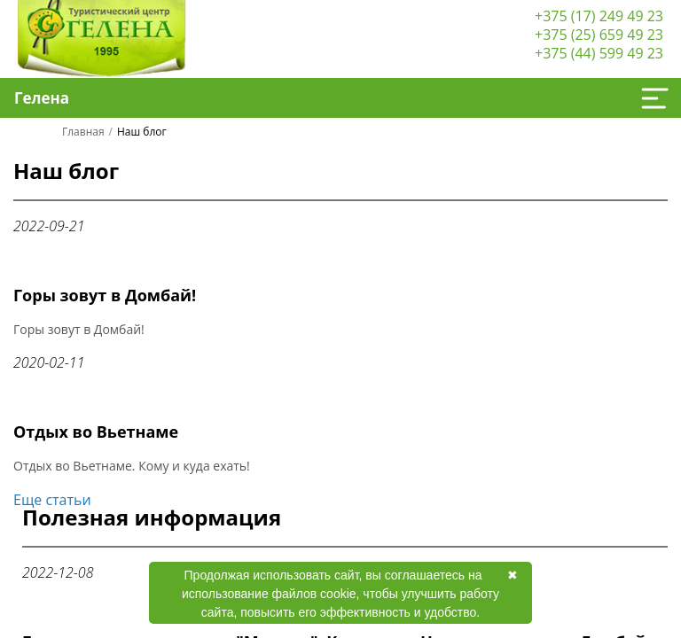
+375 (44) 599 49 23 (599, 53)
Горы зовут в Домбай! (104, 295)
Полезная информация (151, 519)
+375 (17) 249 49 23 (599, 16)
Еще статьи (52, 500)
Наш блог (66, 172)
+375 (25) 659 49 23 (599, 34)
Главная (83, 131)
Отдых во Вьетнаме (95, 432)
